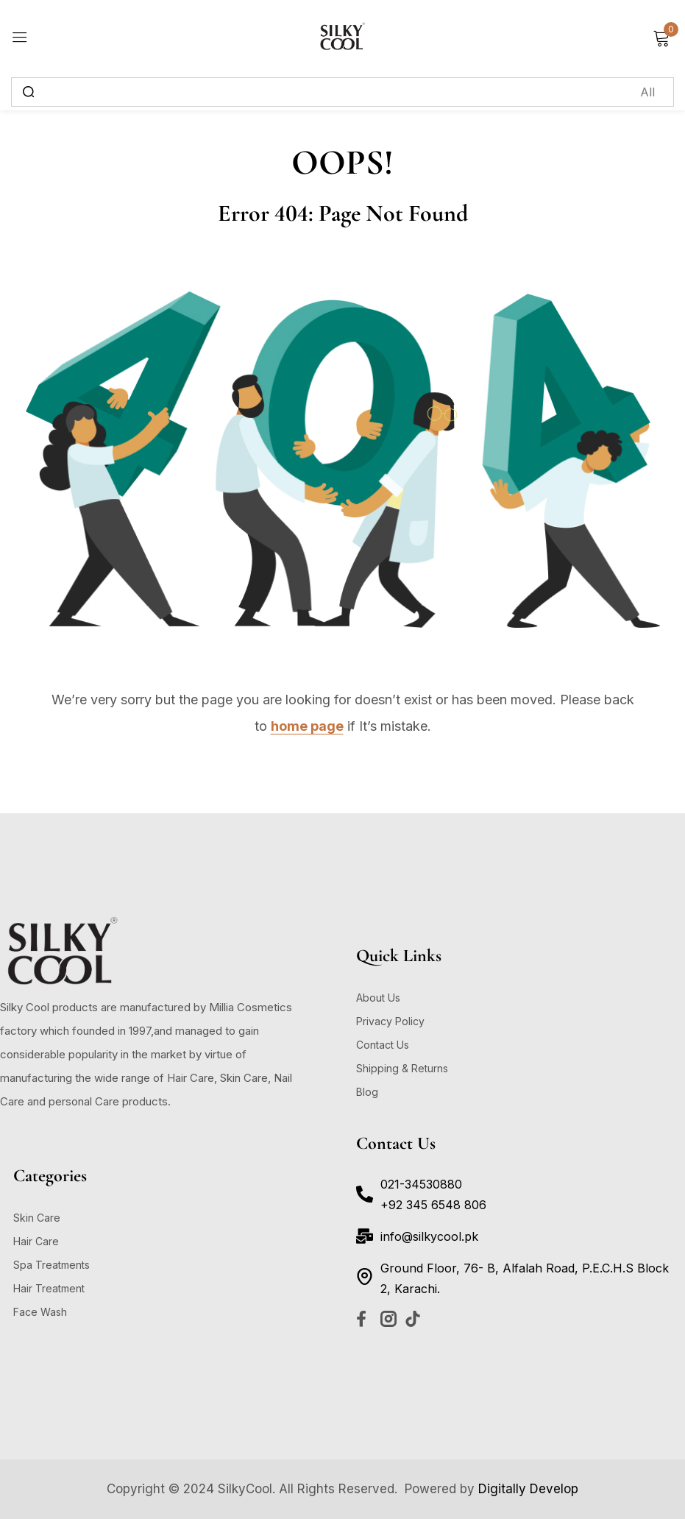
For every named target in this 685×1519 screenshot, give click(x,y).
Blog (367, 1092)
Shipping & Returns (402, 1068)
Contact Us (382, 1044)
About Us (378, 997)
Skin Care (36, 1217)
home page (307, 726)
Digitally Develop (528, 1488)
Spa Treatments (51, 1264)
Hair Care (36, 1241)
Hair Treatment (49, 1288)
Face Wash (40, 1312)
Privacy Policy (390, 1021)
